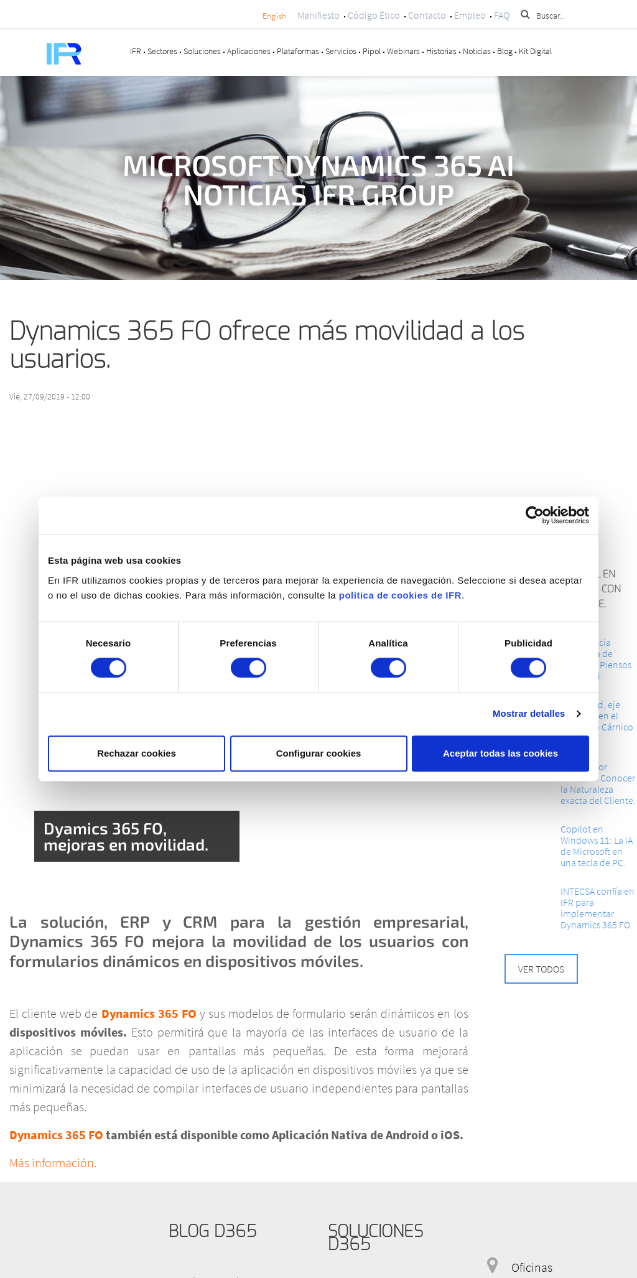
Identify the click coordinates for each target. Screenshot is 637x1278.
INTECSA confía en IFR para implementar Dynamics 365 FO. (597, 907)
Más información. (52, 1162)
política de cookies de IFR (400, 595)
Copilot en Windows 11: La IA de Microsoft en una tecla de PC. (596, 845)
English (274, 16)
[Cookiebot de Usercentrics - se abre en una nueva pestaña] (534, 515)
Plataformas (298, 51)
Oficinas (531, 1267)
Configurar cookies (318, 753)
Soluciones (202, 51)
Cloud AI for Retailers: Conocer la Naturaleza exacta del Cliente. (598, 783)
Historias (441, 51)
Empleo (470, 15)
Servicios (340, 51)
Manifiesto (318, 15)
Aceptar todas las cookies (500, 753)
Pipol (372, 51)
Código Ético (374, 15)
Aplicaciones (249, 51)
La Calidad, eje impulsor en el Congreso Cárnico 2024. (596, 721)
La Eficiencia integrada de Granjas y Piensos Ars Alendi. (595, 659)
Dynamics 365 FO (150, 1013)
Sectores (162, 51)
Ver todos (541, 969)
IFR (135, 51)
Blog (505, 51)
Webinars (403, 51)
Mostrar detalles (529, 713)
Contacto (427, 15)
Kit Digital (535, 51)
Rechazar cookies (136, 753)
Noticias (477, 51)
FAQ (501, 15)
